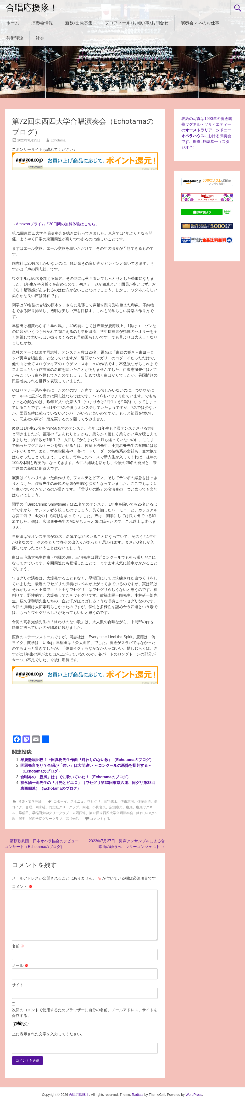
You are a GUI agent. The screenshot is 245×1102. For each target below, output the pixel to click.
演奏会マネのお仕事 (200, 22)
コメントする (100, 819)
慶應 (129, 807)
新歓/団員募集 (79, 22)
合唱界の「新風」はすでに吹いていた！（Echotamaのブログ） (75, 777)
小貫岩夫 (99, 807)
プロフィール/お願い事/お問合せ (136, 22)
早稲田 (24, 813)
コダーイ (60, 801)
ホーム (12, 22)
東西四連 (79, 813)
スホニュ (77, 801)
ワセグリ (93, 801)
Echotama (58, 140)
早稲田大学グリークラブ (50, 813)
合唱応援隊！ (32, 8)
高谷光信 (72, 819)
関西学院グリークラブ (45, 819)
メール (20, 965)
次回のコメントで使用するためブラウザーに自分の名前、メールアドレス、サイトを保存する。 (84, 1013)
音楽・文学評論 (30, 801)
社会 (40, 38)
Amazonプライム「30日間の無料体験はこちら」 (57, 224)
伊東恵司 (127, 801)
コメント (22, 887)
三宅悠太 (110, 801)
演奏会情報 (42, 22)
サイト (17, 985)
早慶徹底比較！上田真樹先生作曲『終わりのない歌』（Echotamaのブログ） (86, 760)
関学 (22, 819)
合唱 (28, 807)
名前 (18, 946)
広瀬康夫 (115, 807)
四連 (85, 807)
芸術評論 (14, 38)
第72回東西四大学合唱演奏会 (111, 813)
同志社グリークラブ (64, 807)
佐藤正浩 (144, 801)
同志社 (40, 807)
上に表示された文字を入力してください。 (48, 1034)
